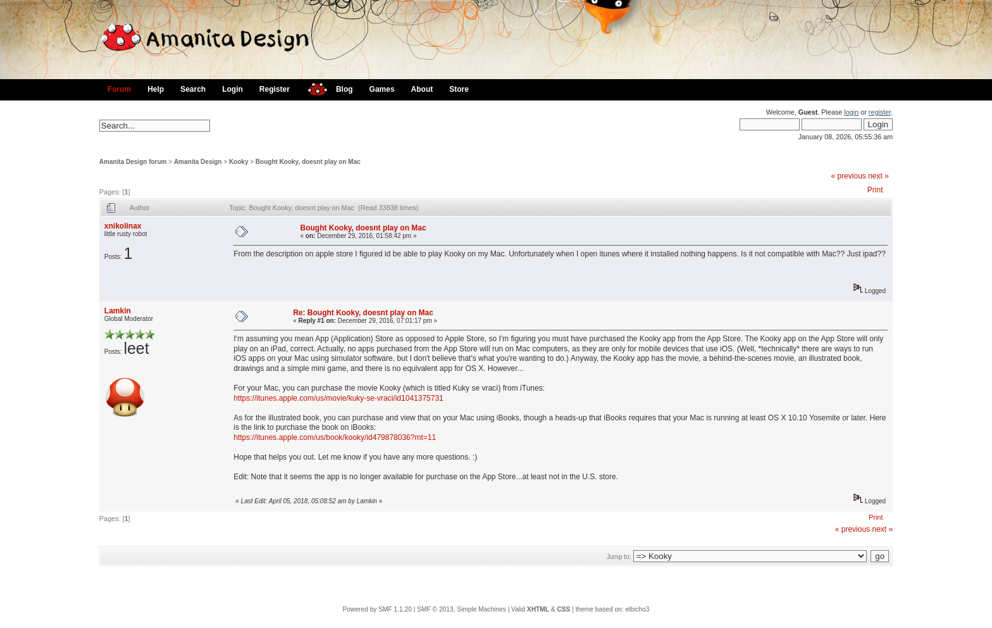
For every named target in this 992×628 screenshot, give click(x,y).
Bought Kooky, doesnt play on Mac (308, 161)
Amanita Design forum (133, 161)
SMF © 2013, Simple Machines (461, 609)
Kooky (239, 161)
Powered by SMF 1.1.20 (377, 609)
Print (875, 189)
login (851, 112)
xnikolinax (123, 226)
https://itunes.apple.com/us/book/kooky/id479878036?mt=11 (334, 437)
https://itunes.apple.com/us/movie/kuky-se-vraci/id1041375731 (338, 398)
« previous (848, 176)
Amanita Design (198, 161)
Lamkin (117, 310)
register (880, 112)
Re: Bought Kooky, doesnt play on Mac (363, 312)
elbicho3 (637, 609)
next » (878, 176)
